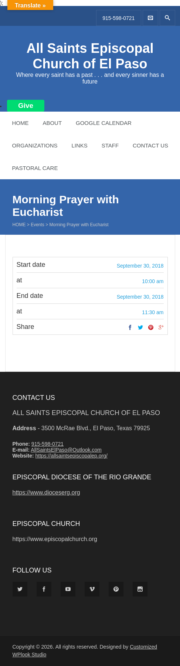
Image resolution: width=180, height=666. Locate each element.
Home (20, 123)
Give (25, 105)
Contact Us (150, 145)
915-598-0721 (118, 18)
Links (79, 145)
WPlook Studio (30, 654)
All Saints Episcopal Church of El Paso (89, 56)
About (52, 123)
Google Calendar (104, 123)
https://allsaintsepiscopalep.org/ (71, 456)
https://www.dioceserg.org (46, 492)
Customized (143, 647)
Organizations (35, 145)
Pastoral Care (35, 168)
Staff (110, 145)
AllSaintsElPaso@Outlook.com (66, 450)
